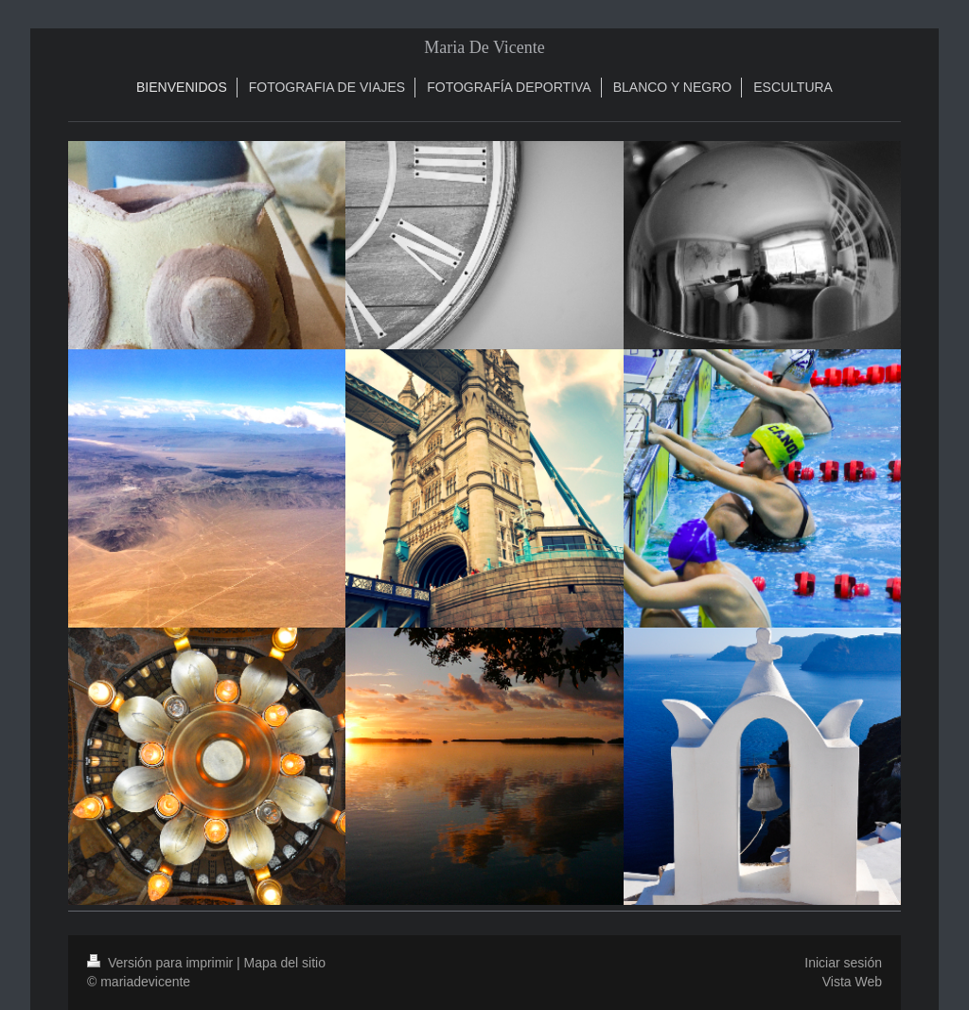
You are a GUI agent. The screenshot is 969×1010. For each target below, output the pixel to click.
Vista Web (852, 981)
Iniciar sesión (843, 962)
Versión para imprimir (162, 962)
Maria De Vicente (484, 47)
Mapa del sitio (285, 962)
